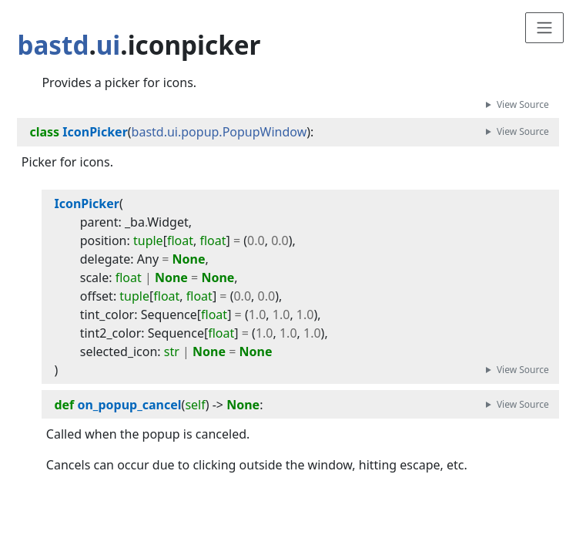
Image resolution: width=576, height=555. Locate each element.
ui (108, 44)
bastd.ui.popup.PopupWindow (219, 131)
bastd (53, 44)
